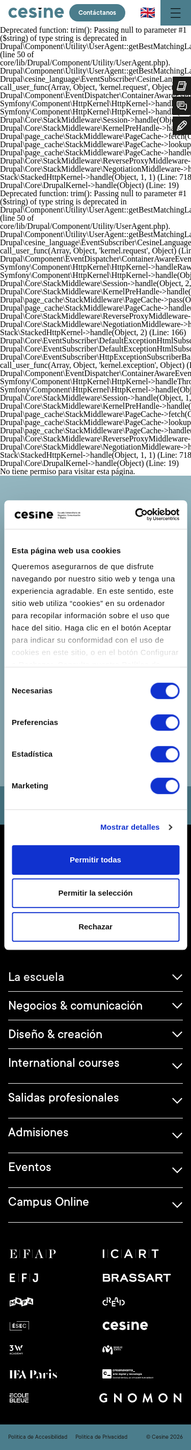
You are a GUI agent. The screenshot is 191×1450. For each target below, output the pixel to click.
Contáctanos (97, 12)
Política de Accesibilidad (37, 1437)
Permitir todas (95, 859)
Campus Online (48, 1201)
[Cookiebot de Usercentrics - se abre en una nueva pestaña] (136, 514)
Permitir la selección (96, 892)
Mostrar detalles (130, 827)
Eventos (29, 1167)
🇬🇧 (147, 13)
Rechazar (95, 926)
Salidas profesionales (63, 1097)
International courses (64, 1062)
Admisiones (38, 1132)
